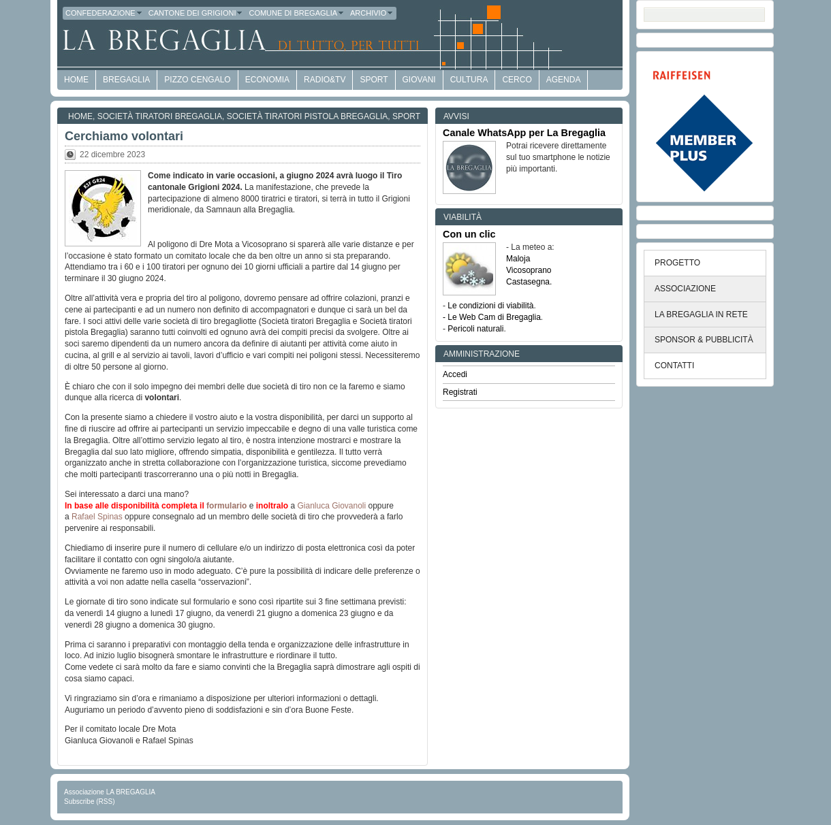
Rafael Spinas (97, 516)
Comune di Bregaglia (297, 13)
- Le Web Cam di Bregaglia (492, 317)
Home (80, 116)
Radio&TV (324, 79)
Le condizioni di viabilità (490, 305)
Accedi (455, 374)
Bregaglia (126, 79)
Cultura (469, 79)
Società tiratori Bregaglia (159, 116)
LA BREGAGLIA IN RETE (701, 314)
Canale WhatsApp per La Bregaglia (524, 132)
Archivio (372, 13)
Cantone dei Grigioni (196, 13)
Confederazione (104, 13)
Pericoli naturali (475, 329)
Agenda (563, 79)
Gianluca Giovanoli (332, 506)
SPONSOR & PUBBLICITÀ (704, 339)
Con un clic (469, 234)
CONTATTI (674, 365)
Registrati (460, 392)
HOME (76, 79)
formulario (226, 506)
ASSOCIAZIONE (685, 288)
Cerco (516, 79)
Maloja (518, 258)
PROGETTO (677, 263)
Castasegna (528, 282)
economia (267, 79)
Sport (374, 79)
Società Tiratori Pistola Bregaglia (307, 116)
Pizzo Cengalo (197, 79)
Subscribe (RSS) (89, 801)
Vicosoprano (529, 270)
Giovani (419, 79)
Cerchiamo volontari (124, 136)
